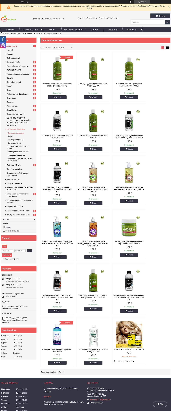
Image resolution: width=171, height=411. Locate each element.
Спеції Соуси (12, 110)
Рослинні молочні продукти (17, 66)
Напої (9, 86)
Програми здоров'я (14, 183)
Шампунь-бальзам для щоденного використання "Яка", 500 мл (89, 248)
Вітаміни (10, 102)
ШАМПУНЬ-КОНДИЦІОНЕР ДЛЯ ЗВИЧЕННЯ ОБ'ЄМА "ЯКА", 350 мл (56, 194)
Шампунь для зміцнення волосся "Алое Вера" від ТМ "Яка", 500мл (89, 139)
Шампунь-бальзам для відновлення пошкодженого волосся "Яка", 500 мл (122, 248)
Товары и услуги (30, 29)
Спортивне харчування (16, 114)
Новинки (10, 54)
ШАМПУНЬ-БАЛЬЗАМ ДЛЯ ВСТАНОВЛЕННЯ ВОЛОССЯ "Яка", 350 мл (154, 140)
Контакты (131, 29)
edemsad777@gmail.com (14, 294)
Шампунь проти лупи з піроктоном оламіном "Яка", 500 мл (55, 86)
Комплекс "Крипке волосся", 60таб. (89, 301)
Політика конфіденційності (122, 408)
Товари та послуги (12, 33)
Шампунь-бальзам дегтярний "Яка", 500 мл (55, 139)
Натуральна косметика (32, 33)
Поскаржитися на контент (101, 408)
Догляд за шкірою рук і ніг (18, 152)
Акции (52, 29)
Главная (10, 29)
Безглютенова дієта (14, 169)
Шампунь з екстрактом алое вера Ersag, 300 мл (56, 301)
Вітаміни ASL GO (13, 179)
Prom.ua (98, 406)
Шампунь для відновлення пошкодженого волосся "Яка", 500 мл (122, 140)
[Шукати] (167, 22)
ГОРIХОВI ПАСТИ (14, 70)
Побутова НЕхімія (14, 165)
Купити (57, 99)
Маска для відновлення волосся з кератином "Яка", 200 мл (155, 193)
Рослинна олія (12, 106)
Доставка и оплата (73, 29)
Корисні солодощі (14, 82)
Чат (160, 404)
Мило (10, 136)
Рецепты (113, 29)
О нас (5, 223)
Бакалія (10, 78)
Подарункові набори (15, 207)
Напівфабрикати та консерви (18, 74)
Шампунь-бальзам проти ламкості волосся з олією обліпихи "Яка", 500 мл (56, 248)
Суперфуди (11, 98)
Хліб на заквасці (13, 58)
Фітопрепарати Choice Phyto (18, 211)
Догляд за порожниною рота (18, 215)
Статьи (94, 29)
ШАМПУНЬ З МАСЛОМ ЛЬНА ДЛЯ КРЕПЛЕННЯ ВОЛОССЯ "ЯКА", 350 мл (89, 194)
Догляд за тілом (14, 143)
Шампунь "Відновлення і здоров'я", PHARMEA (154, 247)
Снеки (9, 90)
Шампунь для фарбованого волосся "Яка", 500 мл (155, 85)
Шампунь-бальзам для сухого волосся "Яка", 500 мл (122, 85)
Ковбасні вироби (13, 62)
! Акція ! (10, 50)
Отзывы (6, 227)
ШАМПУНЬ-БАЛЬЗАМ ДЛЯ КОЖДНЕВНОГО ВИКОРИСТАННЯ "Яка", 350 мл (121, 194)
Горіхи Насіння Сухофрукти (17, 94)
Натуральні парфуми (16, 155)
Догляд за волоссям (16, 133)
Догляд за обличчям (16, 140)
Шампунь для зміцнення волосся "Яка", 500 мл (89, 85)
